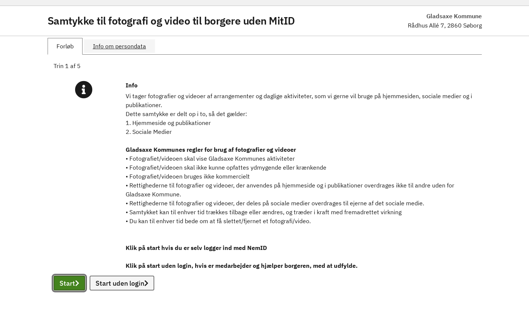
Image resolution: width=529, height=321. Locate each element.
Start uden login (122, 283)
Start (69, 283)
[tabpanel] (265, 184)
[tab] (65, 46)
